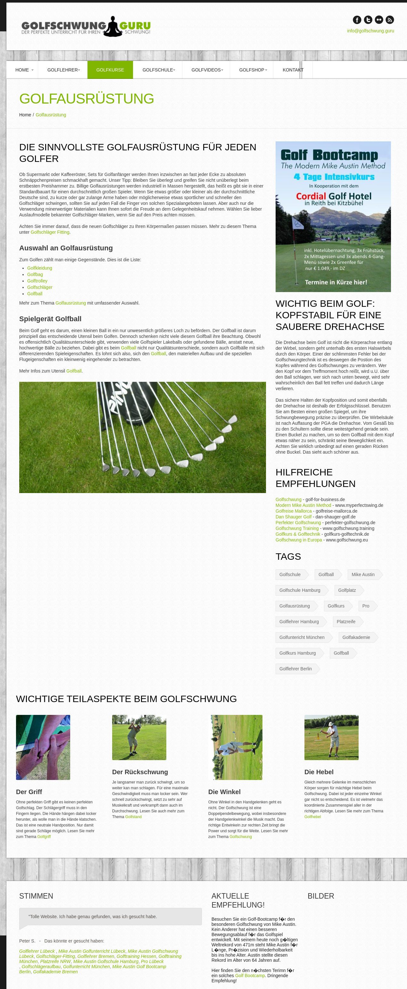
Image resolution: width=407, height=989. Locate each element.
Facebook (357, 19)
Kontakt (293, 69)
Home (22, 69)
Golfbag (35, 274)
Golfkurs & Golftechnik (298, 534)
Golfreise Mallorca (294, 511)
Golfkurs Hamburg (297, 653)
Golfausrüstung (70, 303)
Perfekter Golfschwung (298, 522)
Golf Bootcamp (250, 975)
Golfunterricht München (86, 966)
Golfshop (251, 69)
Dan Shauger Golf (293, 516)
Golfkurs (336, 605)
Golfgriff (44, 836)
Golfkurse (110, 69)
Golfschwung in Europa (299, 539)
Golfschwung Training (297, 528)
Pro (366, 605)
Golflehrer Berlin (295, 668)
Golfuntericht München (302, 637)
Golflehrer (62, 69)
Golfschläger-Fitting (55, 956)
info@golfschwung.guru (370, 30)
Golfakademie (356, 637)
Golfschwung (289, 499)
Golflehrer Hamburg (299, 621)
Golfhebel (312, 817)
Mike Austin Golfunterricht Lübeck (91, 951)
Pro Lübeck (152, 961)
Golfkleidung (39, 268)
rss (390, 19)
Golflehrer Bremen (96, 956)
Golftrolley (37, 280)
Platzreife (346, 621)
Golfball (34, 293)
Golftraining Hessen (136, 956)
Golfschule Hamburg (299, 590)
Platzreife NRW (55, 961)
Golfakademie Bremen (55, 971)
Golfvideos (206, 69)
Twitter (368, 19)
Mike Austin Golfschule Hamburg (105, 961)
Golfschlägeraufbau (41, 966)
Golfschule (158, 69)
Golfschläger (40, 287)
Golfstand (133, 817)
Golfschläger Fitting (50, 232)
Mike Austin (363, 574)
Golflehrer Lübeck (37, 951)
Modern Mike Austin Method (303, 505)
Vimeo (379, 19)
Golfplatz (347, 590)
